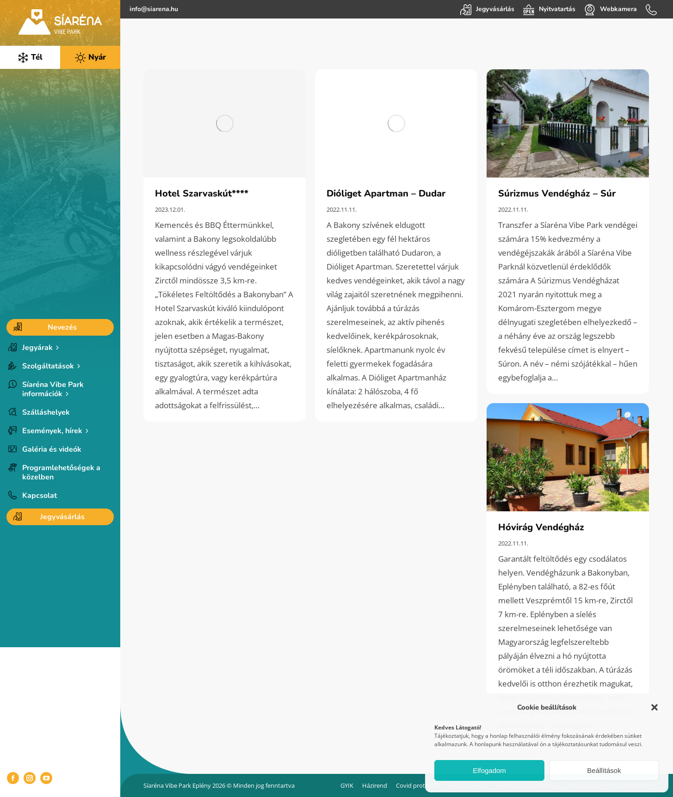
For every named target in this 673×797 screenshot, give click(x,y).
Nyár (90, 57)
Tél (30, 57)
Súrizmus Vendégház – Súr (557, 193)
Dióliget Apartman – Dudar (386, 193)
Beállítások (604, 770)
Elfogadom (489, 770)
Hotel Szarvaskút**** (201, 193)
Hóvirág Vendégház (541, 527)
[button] (654, 707)
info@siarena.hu (154, 9)
